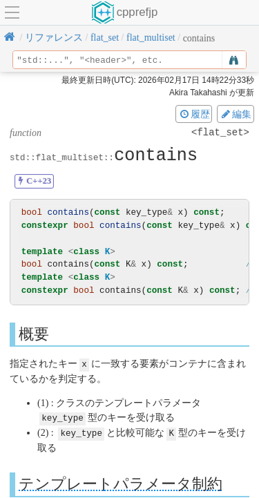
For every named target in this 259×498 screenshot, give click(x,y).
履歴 (194, 113)
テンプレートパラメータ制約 (120, 482)
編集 (235, 113)
